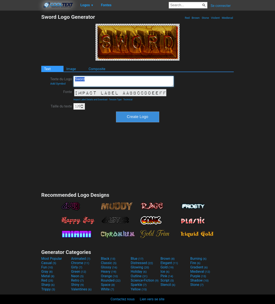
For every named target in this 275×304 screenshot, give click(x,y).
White (107, 289)
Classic (108, 263)
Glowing (140, 267)
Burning (198, 259)
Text (47, 69)
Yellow (139, 289)
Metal (47, 276)
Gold (167, 267)
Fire (195, 263)
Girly (76, 267)
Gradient (199, 267)
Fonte (67, 92)
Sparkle (138, 285)
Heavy (108, 271)
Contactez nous (123, 299)
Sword (123, 81)
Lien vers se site (152, 299)
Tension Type (115, 99)
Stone (205, 17)
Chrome (80, 263)
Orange (109, 276)
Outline (139, 276)
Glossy (109, 267)
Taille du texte (61, 106)
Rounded (111, 280)
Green (78, 271)
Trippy (48, 289)
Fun (47, 267)
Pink (167, 276)
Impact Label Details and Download (90, 99)
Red (187, 17)
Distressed (142, 263)
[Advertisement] (20, 78)
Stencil (168, 285)
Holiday (139, 271)
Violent (215, 17)
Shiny (77, 285)
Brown (195, 17)
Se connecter (221, 6)
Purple (198, 276)
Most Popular (51, 259)
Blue (137, 259)
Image (71, 69)
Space (108, 285)
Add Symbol (57, 83)
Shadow (199, 280)
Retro (77, 280)
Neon (77, 276)
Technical (128, 99)
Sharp (48, 285)
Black (108, 259)
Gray (46, 271)
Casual (48, 263)
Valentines (81, 289)
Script (167, 280)
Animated (80, 259)
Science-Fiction (145, 280)
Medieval (227, 17)
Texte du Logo (61, 81)
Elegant (169, 263)
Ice (165, 271)
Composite (97, 69)
